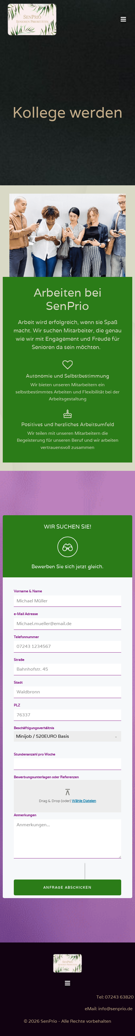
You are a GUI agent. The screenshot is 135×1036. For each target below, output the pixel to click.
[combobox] (67, 736)
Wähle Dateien (84, 801)
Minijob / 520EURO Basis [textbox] (42, 736)
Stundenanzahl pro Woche (34, 754)
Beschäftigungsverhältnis (34, 728)
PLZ (17, 705)
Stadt (18, 682)
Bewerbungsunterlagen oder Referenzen (46, 777)
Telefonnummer (26, 637)
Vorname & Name (28, 591)
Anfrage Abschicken (67, 887)
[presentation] (49, 871)
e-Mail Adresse (26, 614)
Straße (19, 660)
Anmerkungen (25, 815)
